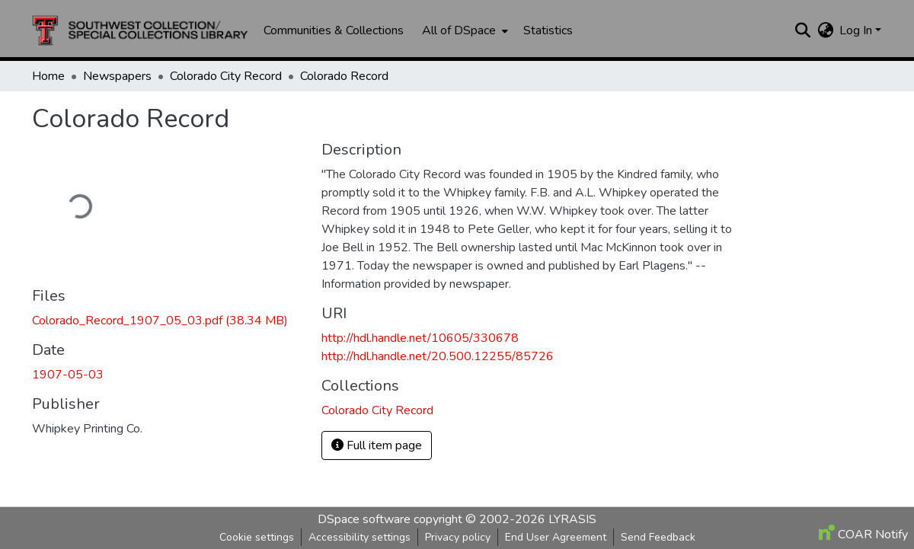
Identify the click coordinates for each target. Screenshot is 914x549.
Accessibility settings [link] (359, 537)
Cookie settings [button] (256, 537)
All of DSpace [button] (459, 30)
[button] (140, 30)
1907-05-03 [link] (68, 374)
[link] (167, 320)
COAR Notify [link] (863, 534)
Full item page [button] (376, 445)
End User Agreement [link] (555, 537)
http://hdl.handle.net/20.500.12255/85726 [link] (437, 356)
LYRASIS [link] (572, 519)
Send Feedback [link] (658, 537)
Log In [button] (857, 30)
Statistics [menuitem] (548, 30)
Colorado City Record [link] (226, 76)
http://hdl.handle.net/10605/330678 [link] (420, 338)
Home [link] (48, 76)
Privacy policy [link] (458, 537)
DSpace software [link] (364, 519)
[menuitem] (463, 30)
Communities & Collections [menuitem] (334, 30)
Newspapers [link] (117, 76)
